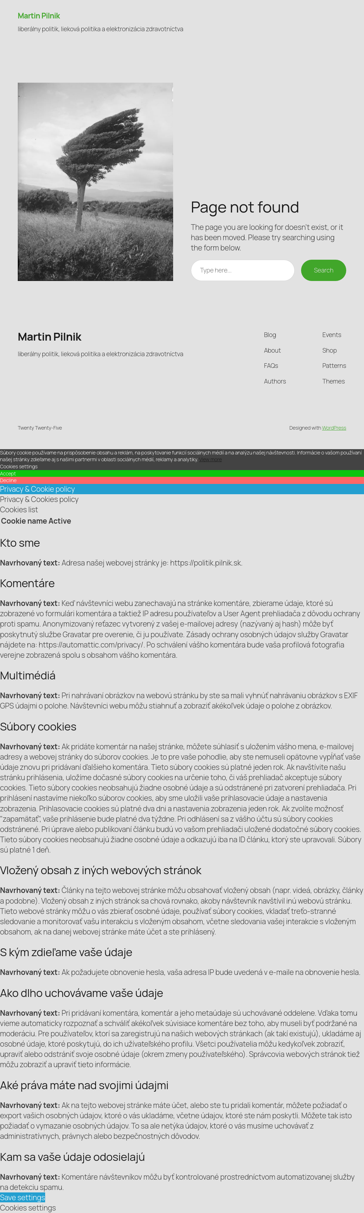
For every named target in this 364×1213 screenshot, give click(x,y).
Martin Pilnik (39, 16)
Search (323, 270)
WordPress (334, 427)
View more (210, 459)
